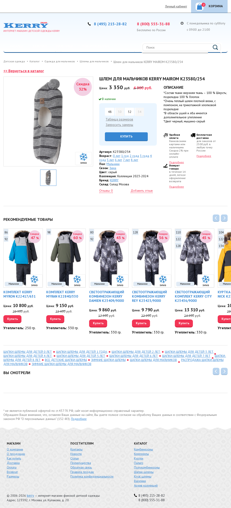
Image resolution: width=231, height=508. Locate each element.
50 (119, 111)
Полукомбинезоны (147, 466)
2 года (134, 155)
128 (135, 231)
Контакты (76, 448)
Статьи (74, 457)
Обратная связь (81, 466)
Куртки (138, 457)
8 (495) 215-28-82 (111, 24)
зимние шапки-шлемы (108, 359)
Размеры (13, 475)
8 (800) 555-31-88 (155, 24)
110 (178, 231)
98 (49, 231)
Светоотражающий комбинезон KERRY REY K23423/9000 (150, 295)
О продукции (16, 453)
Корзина (212, 5)
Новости (76, 453)
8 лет (134, 159)
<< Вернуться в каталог (24, 70)
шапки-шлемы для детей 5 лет (81, 355)
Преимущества (80, 462)
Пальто (138, 462)
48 (109, 111)
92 (6, 238)
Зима (112, 167)
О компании (15, 448)
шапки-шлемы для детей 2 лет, (136, 351)
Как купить (14, 457)
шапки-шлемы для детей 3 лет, (189, 351)
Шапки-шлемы (144, 471)
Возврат (12, 471)
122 (178, 238)
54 (139, 111)
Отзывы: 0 (106, 190)
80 (91, 231)
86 (6, 231)
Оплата (11, 466)
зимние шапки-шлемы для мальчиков (61, 363)
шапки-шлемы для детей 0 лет (27, 351)
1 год (125, 155)
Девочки (39, 46)
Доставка (13, 462)
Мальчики (64, 46)
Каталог (16, 46)
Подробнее (176, 162)
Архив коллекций (146, 484)
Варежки (140, 480)
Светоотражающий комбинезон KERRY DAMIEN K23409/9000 (105, 295)
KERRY (114, 180)
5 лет (110, 159)
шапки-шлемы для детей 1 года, (81, 351)
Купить (125, 136)
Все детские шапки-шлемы (66, 359)
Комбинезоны (143, 448)
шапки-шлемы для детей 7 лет (186, 355)
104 (221, 231)
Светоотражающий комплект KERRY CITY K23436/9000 (192, 295)
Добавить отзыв (142, 190)
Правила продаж (82, 471)
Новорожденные (96, 46)
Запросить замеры (118, 124)
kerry (30, 494)
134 (221, 245)
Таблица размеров (119, 119)
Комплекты (141, 453)
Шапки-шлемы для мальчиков (153, 359)
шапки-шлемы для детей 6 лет (133, 355)
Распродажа (20, 57)
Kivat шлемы (142, 475)
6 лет (118, 159)
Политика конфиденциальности (91, 475)
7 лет (126, 159)
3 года (144, 155)
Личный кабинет (176, 6)
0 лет (116, 155)
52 (129, 111)
